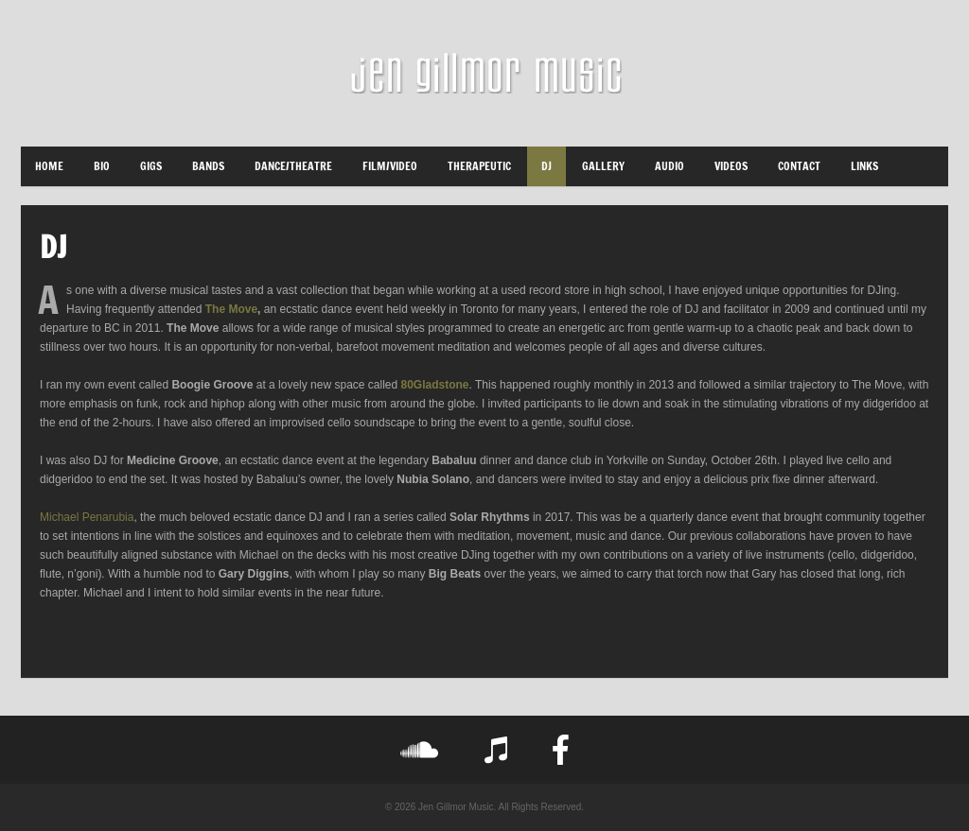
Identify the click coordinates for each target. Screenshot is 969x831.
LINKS (864, 166)
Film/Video (389, 166)
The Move (231, 309)
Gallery (603, 166)
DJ (546, 166)
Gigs (151, 166)
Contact (799, 166)
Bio (102, 166)
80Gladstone (435, 384)
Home (49, 166)
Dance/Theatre (293, 166)
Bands (208, 166)
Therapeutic (479, 166)
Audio (669, 166)
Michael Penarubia (86, 517)
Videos (731, 166)
